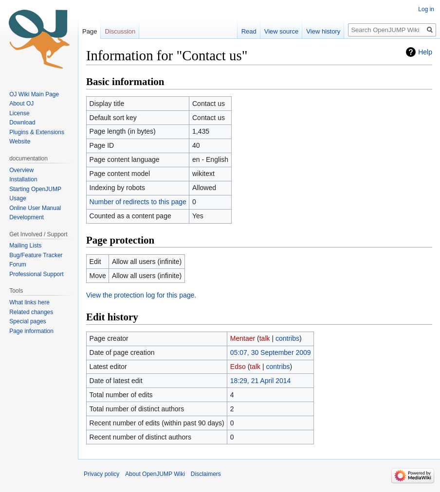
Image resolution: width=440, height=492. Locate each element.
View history (323, 31)
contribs (287, 338)
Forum (17, 264)
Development (26, 217)
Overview (21, 170)
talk (264, 338)
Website (19, 141)
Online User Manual (35, 208)
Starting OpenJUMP (35, 189)
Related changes (31, 312)
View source (281, 31)
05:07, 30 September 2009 (270, 352)
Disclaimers (206, 474)
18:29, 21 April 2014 (260, 381)
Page (89, 31)
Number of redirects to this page (138, 202)
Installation (23, 179)
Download (23, 122)
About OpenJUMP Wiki (155, 474)
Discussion (120, 31)
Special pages (27, 321)
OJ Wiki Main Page (34, 94)
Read (249, 31)
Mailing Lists (25, 245)
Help (425, 52)
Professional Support (36, 274)
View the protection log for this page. (141, 295)
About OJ (21, 103)
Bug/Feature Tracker (35, 255)
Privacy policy (101, 474)
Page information (31, 331)
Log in (426, 9)
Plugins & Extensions (36, 132)
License (20, 113)
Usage (17, 198)
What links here (29, 302)
